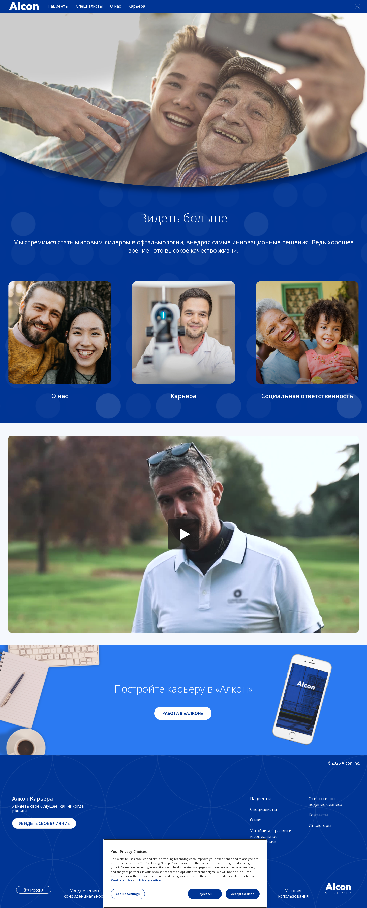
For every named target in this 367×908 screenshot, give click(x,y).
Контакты (318, 815)
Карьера (136, 6)
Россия (36, 890)
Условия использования (293, 893)
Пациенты (58, 6)
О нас (115, 6)
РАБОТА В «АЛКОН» (182, 713)
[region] (185, 873)
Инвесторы (320, 825)
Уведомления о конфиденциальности (85, 893)
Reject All (205, 894)
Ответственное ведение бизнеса (325, 801)
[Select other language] (357, 6)
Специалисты (89, 6)
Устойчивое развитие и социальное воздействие (272, 836)
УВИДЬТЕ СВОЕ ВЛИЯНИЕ (44, 823)
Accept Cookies (242, 894)
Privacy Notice (150, 880)
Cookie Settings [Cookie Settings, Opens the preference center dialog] (128, 894)
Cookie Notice (121, 880)
